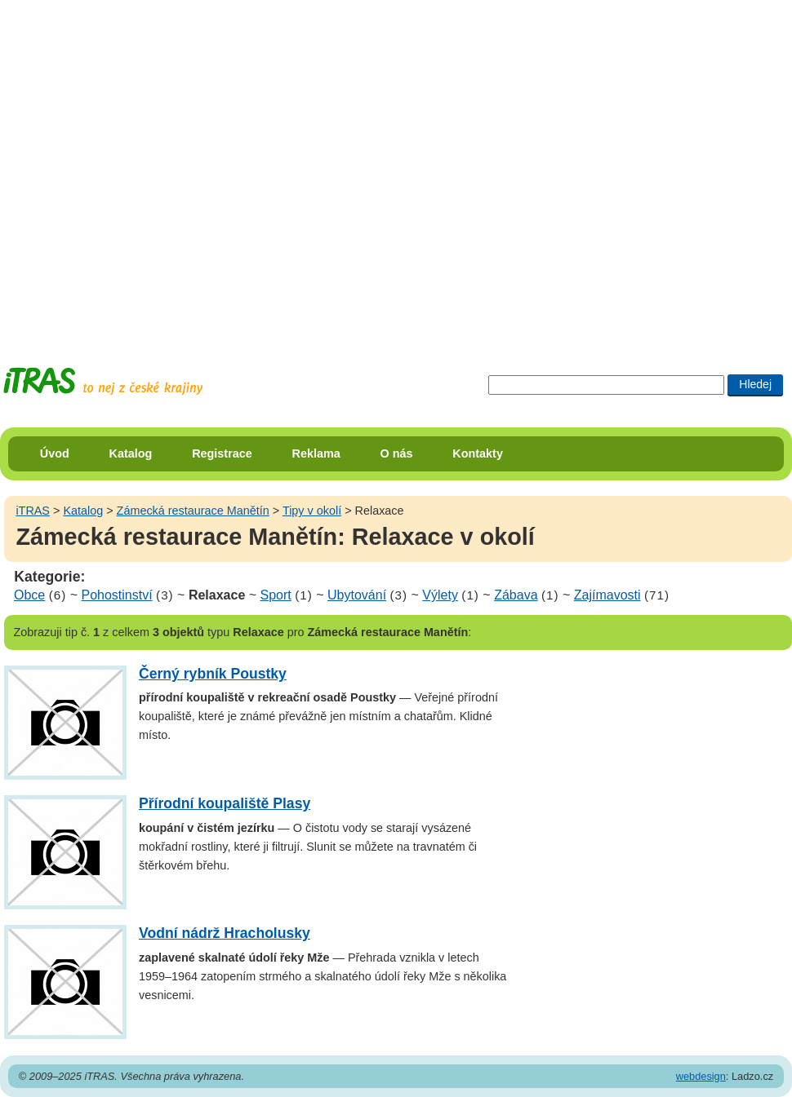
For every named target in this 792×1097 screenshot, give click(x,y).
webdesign (701, 1076)
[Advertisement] (168, 168)
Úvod (54, 453)
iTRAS (33, 510)
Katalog (131, 453)
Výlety (440, 595)
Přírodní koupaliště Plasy (224, 803)
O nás (396, 453)
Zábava (515, 595)
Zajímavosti (607, 595)
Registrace (222, 453)
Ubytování (356, 595)
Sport (275, 595)
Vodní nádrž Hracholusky (224, 933)
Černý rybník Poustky (213, 674)
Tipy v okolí (312, 510)
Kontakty (477, 453)
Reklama (316, 453)
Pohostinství (117, 595)
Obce (29, 595)
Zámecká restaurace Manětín (193, 510)
